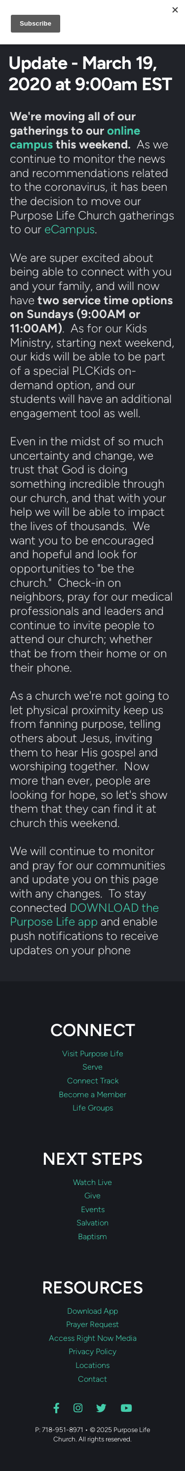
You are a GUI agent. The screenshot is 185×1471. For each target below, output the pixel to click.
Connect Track (92, 1080)
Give (92, 1195)
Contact (92, 1379)
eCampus (69, 229)
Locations (92, 1365)
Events (93, 1209)
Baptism (92, 1236)
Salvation (92, 1223)
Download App (92, 1311)
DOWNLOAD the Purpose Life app (84, 914)
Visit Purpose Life (92, 1053)
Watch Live (92, 1182)
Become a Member (92, 1094)
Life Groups (93, 1108)
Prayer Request (92, 1324)
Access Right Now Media (93, 1338)
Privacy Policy (92, 1351)
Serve (92, 1067)
